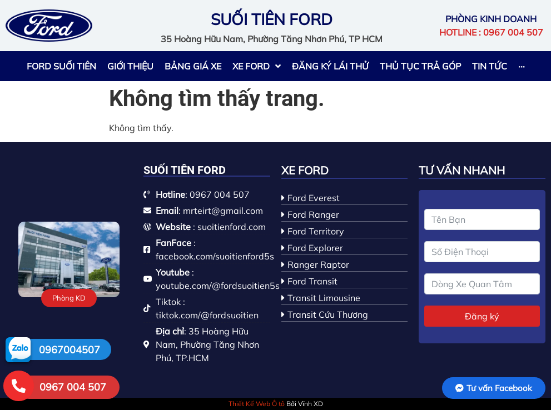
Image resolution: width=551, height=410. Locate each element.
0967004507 (69, 349)
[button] (69, 298)
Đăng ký (482, 316)
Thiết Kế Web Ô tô (257, 403)
